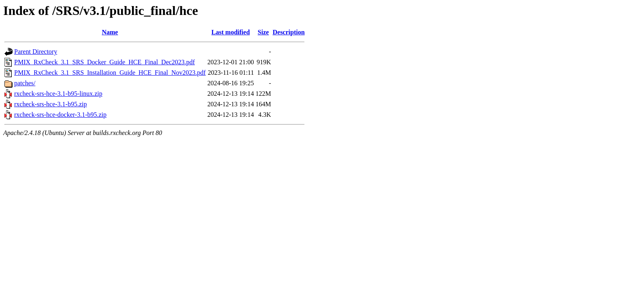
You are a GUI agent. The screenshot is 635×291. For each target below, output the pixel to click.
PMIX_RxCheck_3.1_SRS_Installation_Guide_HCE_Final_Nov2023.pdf (110, 72)
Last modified (230, 32)
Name (110, 32)
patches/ (24, 83)
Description (289, 32)
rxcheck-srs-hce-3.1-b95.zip (50, 104)
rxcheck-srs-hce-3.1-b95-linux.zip (58, 93)
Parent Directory (35, 51)
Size (263, 32)
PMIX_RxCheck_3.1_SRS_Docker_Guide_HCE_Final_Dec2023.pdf (104, 62)
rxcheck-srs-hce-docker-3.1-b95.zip (60, 114)
